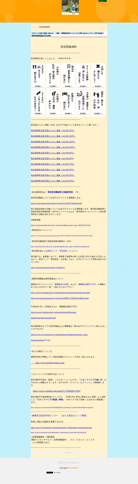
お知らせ (51, 33)
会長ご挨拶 (43, 33)
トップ (33, 27)
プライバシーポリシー (68, 463)
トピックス (75, 33)
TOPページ (35, 33)
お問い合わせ (83, 33)
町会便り (101, 33)
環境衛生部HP (66, 33)
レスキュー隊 (92, 33)
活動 (57, 33)
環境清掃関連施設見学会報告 (41, 36)
